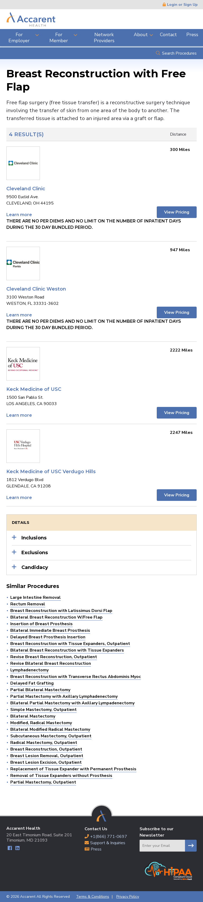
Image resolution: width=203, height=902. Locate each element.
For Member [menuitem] (58, 37)
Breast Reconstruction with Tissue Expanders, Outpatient (70, 644)
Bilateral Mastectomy (32, 716)
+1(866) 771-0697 (108, 836)
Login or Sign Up (182, 4)
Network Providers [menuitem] (104, 37)
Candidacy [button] (34, 567)
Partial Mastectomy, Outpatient (43, 782)
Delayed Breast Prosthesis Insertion (47, 637)
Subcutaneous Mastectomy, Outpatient (50, 736)
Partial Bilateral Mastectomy (40, 690)
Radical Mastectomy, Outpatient (43, 743)
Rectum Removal (27, 604)
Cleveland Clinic (25, 189)
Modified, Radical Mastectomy (41, 723)
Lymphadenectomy (29, 670)
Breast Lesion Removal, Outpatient (46, 756)
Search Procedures (179, 53)
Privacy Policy (127, 896)
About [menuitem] (141, 34)
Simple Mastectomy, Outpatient (43, 710)
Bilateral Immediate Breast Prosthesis (50, 630)
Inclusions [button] (34, 538)
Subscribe (191, 846)
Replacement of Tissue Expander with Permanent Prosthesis (73, 769)
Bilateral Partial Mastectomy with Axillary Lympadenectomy (72, 703)
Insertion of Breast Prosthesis (41, 624)
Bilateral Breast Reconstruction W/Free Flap (56, 617)
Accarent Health (30, 19)
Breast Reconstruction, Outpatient (46, 749)
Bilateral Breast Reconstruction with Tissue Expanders (67, 650)
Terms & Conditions (92, 896)
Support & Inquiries (107, 843)
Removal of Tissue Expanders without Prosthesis (61, 775)
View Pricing (176, 212)
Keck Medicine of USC (33, 389)
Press (96, 849)
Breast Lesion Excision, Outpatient (46, 762)
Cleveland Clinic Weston (36, 289)
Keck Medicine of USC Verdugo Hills (51, 471)
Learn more (19, 214)
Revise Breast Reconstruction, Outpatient (53, 657)
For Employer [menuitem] (19, 37)
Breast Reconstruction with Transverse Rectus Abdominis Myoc (75, 677)
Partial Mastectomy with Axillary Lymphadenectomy (64, 696)
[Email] (162, 846)
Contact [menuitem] (168, 34)
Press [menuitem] (192, 34)
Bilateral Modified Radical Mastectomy (50, 729)
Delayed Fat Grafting (32, 683)
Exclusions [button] (34, 553)
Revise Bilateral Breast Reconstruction (50, 663)
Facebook (9, 849)
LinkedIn (17, 849)
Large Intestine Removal (35, 597)
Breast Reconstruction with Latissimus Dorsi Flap (61, 611)
